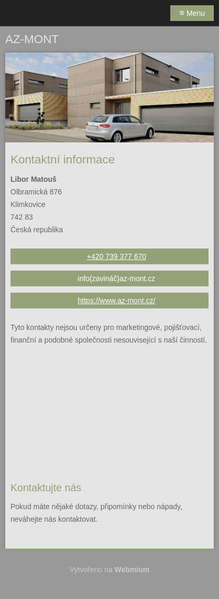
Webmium (132, 569)
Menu (192, 13)
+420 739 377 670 (116, 256)
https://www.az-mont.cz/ (117, 300)
